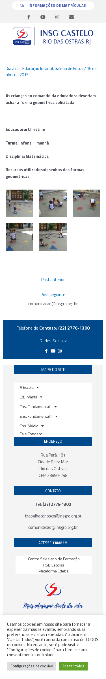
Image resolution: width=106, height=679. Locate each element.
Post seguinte (53, 294)
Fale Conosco (31, 434)
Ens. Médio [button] (32, 426)
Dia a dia (13, 68)
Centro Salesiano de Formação (54, 559)
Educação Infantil (37, 68)
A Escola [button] (29, 387)
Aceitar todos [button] (73, 666)
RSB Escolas (53, 565)
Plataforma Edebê (54, 571)
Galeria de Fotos (69, 68)
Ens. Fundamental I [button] (38, 406)
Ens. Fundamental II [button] (39, 416)
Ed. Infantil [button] (31, 397)
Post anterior (53, 279)
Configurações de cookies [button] (31, 666)
